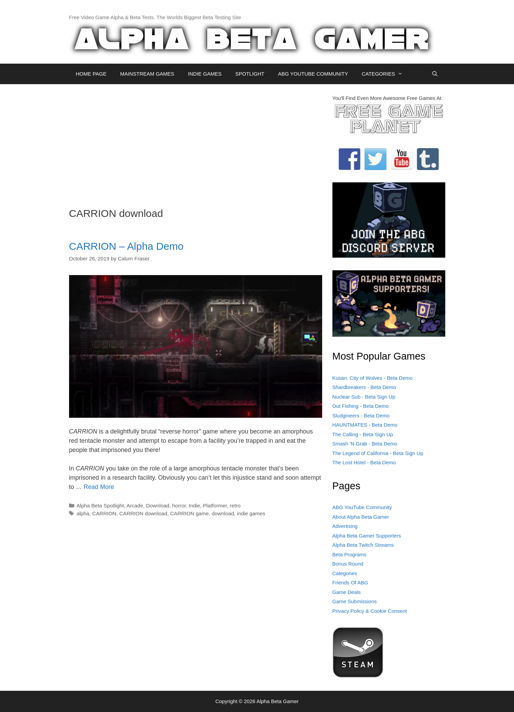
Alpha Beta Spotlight (100, 505)
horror (179, 505)
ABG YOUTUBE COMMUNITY (313, 74)
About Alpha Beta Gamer (360, 517)
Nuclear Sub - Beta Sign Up (363, 397)
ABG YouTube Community (362, 507)
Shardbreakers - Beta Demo (364, 387)
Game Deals (346, 592)
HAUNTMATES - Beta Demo (365, 425)
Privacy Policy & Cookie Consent (369, 611)
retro (235, 505)
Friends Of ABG (350, 582)
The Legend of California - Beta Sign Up (377, 453)
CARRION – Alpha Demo (126, 246)
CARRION (104, 513)
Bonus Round (348, 564)
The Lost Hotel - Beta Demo (364, 462)
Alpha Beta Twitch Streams (363, 545)
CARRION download (143, 513)
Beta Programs (349, 554)
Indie (194, 505)
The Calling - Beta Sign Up (362, 434)
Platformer (215, 505)
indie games (251, 513)
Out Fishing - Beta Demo (360, 406)
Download (157, 505)
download (223, 513)
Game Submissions (354, 601)
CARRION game (189, 513)
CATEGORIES (385, 74)
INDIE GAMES (205, 74)
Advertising (345, 526)
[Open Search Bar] (435, 74)
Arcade (135, 505)
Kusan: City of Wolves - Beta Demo (372, 378)
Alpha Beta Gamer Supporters (366, 536)
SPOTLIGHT (249, 74)
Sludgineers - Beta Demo (361, 415)
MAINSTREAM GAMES (147, 74)
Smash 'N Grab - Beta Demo (364, 443)
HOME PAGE (91, 74)
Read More (99, 486)
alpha (83, 513)
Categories (344, 573)
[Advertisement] (195, 142)
